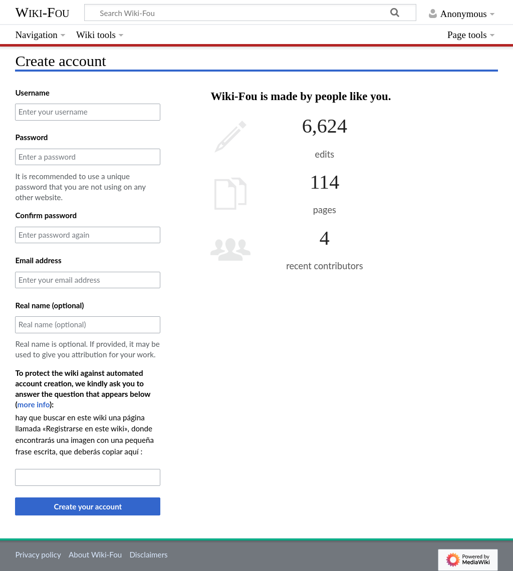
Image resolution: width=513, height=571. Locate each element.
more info (34, 404)
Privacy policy (38, 554)
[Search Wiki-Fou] (250, 13)
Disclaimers (148, 554)
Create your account (88, 506)
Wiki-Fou (42, 12)
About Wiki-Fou (95, 554)
